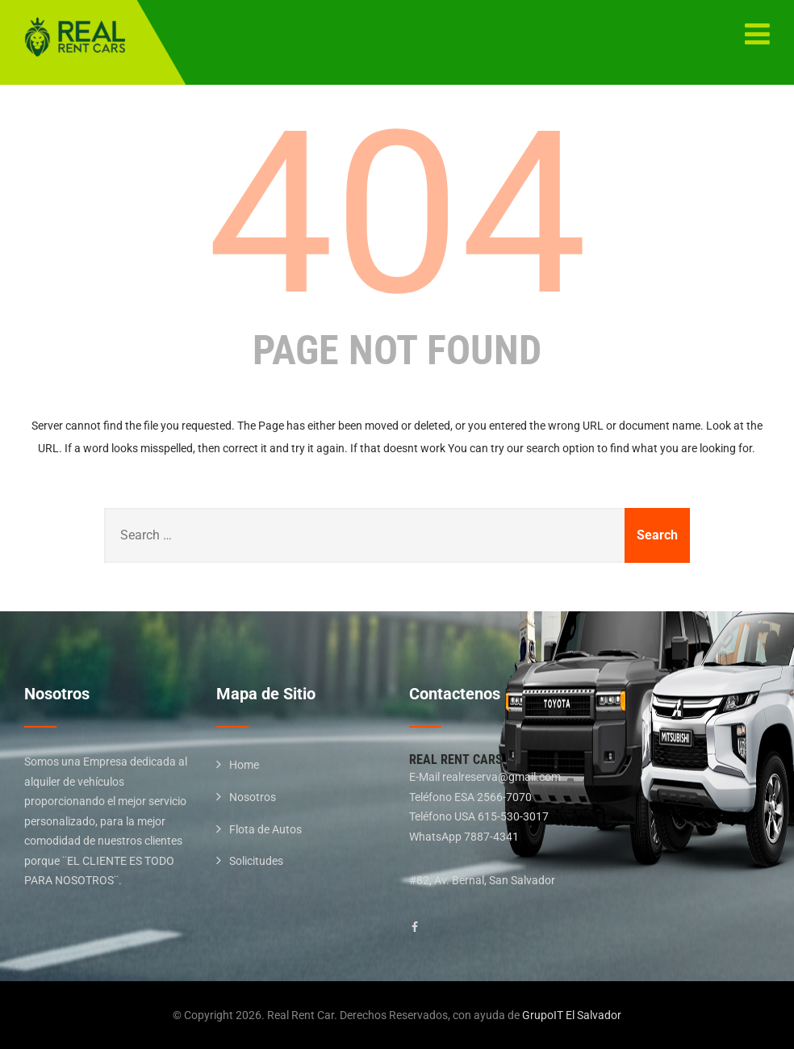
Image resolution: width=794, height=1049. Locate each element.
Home (244, 764)
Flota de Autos (265, 829)
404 (397, 214)
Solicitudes (256, 860)
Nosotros (252, 797)
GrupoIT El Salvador (571, 1015)
